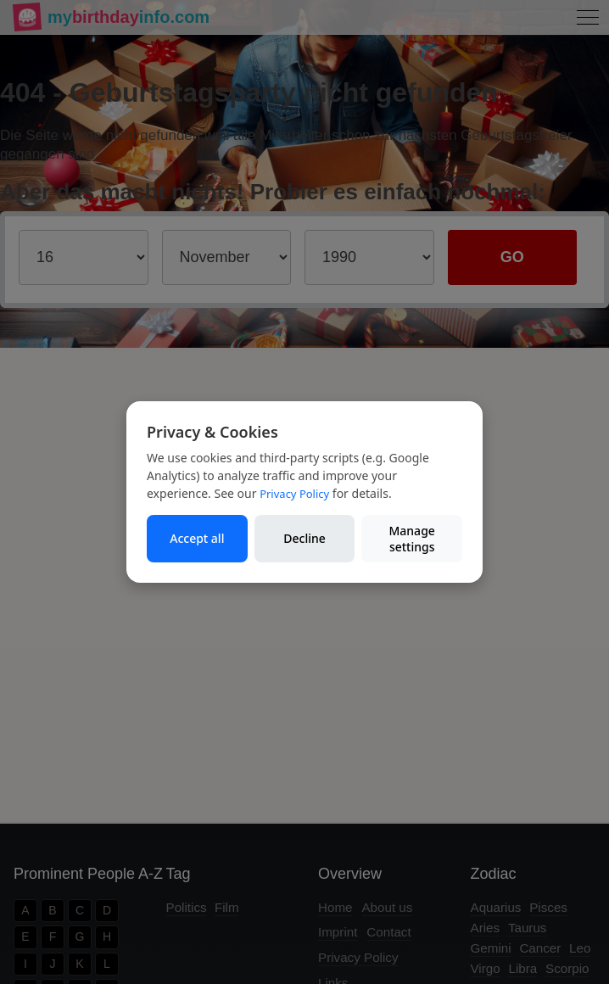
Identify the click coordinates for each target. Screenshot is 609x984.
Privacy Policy (294, 493)
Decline (304, 538)
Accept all (197, 538)
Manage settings (411, 539)
